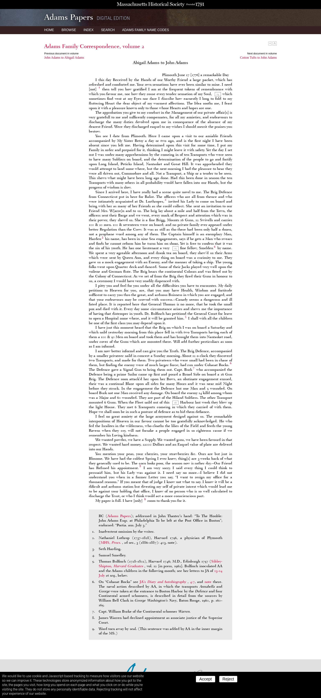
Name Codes (145, 30)
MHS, (111, 542)
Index (89, 30)
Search (108, 30)
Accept (205, 679)
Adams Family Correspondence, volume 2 (94, 46)
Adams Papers (119, 516)
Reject (228, 679)
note (208, 581)
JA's (164, 581)
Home (49, 30)
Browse (68, 30)
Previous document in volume (61, 53)
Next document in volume (262, 53)
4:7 (192, 581)
